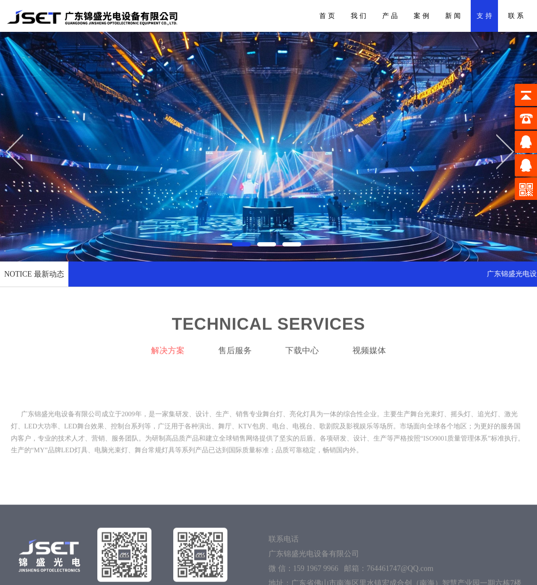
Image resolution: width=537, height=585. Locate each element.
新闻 (454, 15)
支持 (485, 15)
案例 (422, 15)
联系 (517, 15)
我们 (359, 15)
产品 (391, 15)
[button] (243, 243)
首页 (328, 15)
